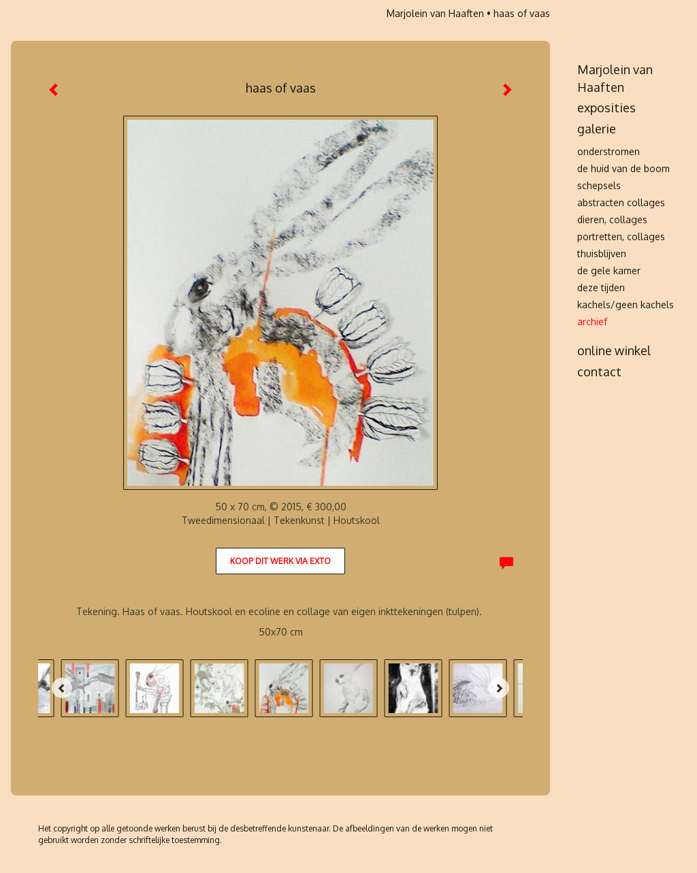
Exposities (606, 107)
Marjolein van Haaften (435, 13)
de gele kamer (609, 270)
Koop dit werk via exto (280, 561)
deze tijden (601, 287)
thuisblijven (601, 253)
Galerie (596, 128)
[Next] (499, 688)
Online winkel (614, 350)
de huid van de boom (623, 168)
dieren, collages (612, 219)
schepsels (599, 185)
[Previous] (62, 688)
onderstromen (608, 151)
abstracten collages (621, 202)
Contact (599, 371)
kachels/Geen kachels (625, 304)
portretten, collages (621, 236)
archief (592, 321)
